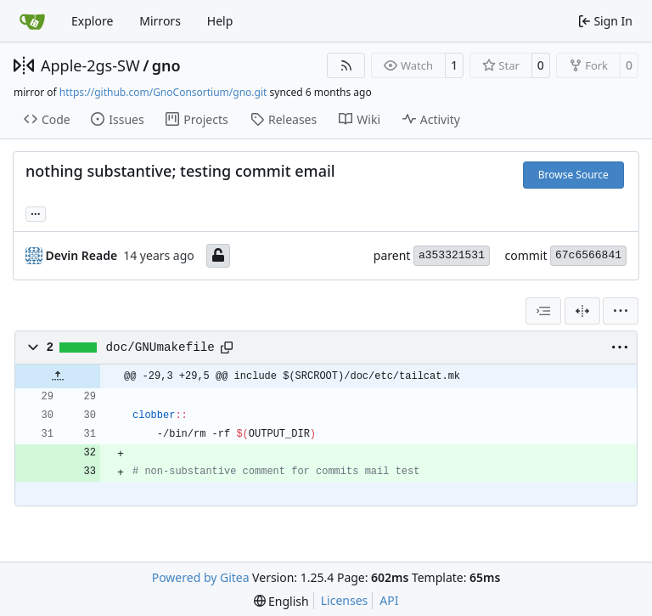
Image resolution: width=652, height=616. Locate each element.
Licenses (344, 600)
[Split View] (582, 311)
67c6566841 (588, 255)
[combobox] (543, 311)
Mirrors (160, 21)
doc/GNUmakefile (160, 347)
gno (166, 65)
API (388, 600)
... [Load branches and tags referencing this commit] (36, 212)
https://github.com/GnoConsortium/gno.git (163, 92)
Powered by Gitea (201, 577)
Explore (92, 21)
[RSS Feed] (346, 65)
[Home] (32, 21)
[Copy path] (227, 347)
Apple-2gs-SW (90, 65)
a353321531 (452, 255)
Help (220, 21)
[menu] (620, 311)
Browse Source (573, 174)
